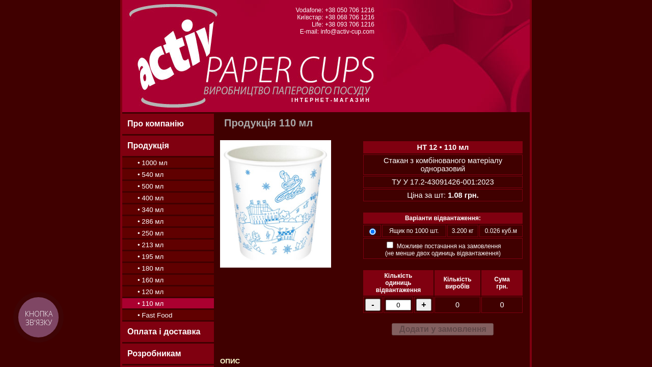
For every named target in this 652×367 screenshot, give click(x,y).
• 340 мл (151, 210)
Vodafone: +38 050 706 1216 (335, 10)
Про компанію (155, 123)
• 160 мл (151, 280)
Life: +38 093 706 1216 (343, 24)
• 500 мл (151, 186)
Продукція (148, 145)
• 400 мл (151, 198)
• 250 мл (151, 233)
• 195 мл (151, 256)
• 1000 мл (153, 163)
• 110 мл (151, 303)
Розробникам (154, 353)
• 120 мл (151, 292)
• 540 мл (151, 174)
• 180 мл (151, 268)
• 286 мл (151, 221)
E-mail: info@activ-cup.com (337, 31)
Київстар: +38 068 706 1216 (335, 17)
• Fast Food (155, 315)
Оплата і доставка (163, 331)
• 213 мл (151, 245)
